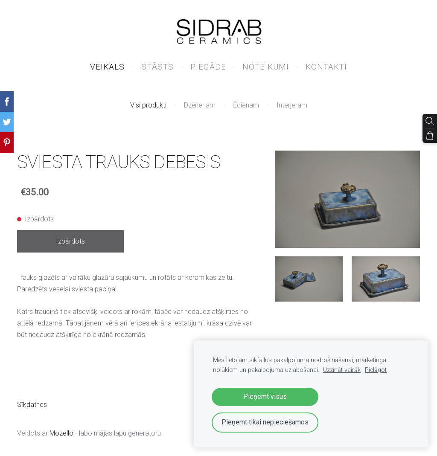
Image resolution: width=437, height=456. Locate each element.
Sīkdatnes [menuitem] (32, 405)
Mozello (61, 433)
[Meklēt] (429, 121)
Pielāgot (376, 370)
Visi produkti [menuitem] (148, 105)
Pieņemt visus (265, 396)
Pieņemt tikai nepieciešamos (265, 422)
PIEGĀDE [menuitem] (208, 67)
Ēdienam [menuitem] (246, 105)
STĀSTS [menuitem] (157, 67)
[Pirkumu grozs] (429, 135)
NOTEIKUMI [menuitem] (265, 67)
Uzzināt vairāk (342, 370)
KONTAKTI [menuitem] (326, 67)
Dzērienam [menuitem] (200, 105)
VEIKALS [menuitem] (107, 67)
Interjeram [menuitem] (292, 105)
